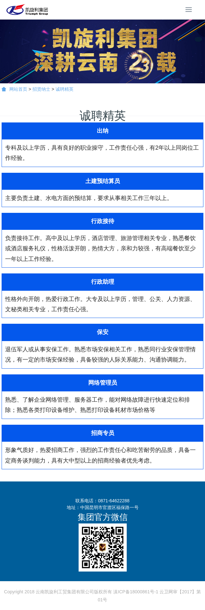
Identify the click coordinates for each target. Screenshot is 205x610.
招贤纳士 (41, 89)
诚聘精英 (64, 89)
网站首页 (14, 89)
